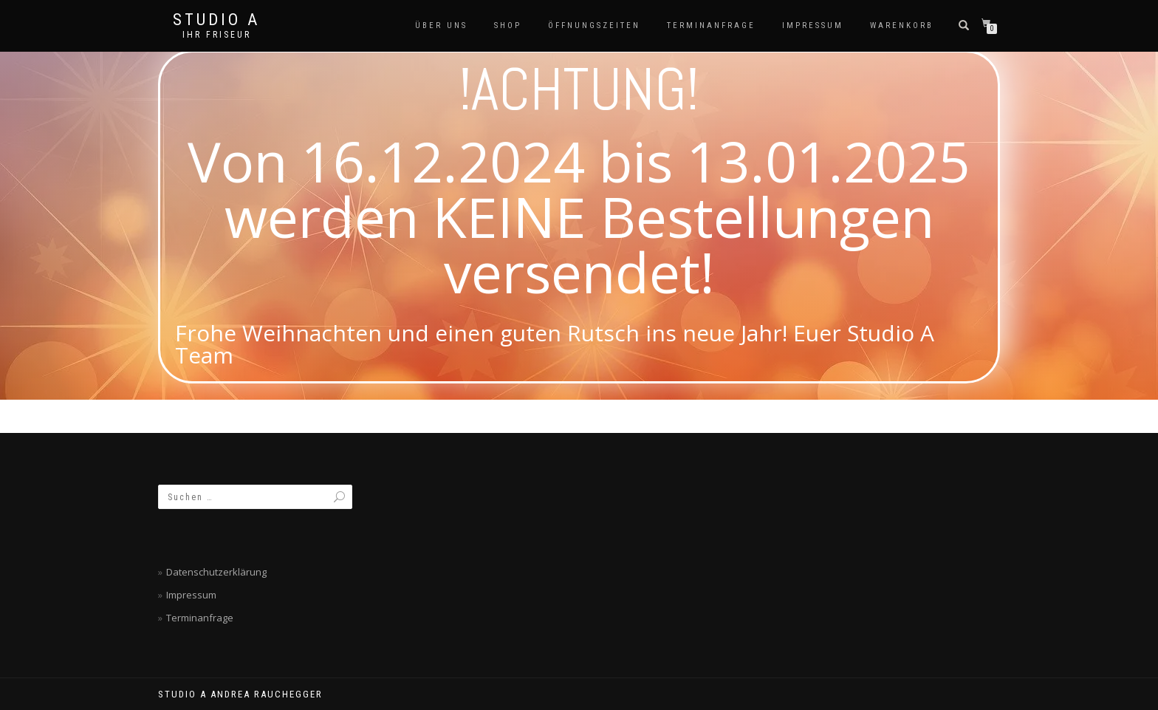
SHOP (507, 25)
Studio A (216, 20)
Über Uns (441, 25)
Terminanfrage (711, 25)
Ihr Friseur (216, 35)
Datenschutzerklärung (216, 571)
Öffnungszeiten (594, 25)
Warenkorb (901, 25)
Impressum (812, 25)
